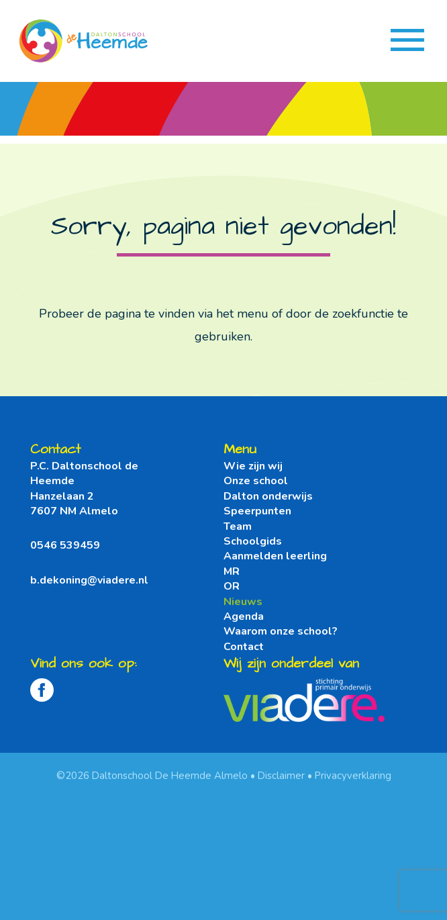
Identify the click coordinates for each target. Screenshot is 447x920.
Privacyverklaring (353, 775)
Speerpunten (257, 511)
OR (232, 586)
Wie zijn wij (253, 466)
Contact (244, 646)
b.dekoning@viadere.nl (89, 580)
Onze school (256, 480)
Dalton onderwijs (268, 496)
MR (232, 571)
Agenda (244, 616)
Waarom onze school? (281, 631)
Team (238, 526)
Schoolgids (253, 541)
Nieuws (243, 601)
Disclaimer (281, 775)
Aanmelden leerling (275, 556)
